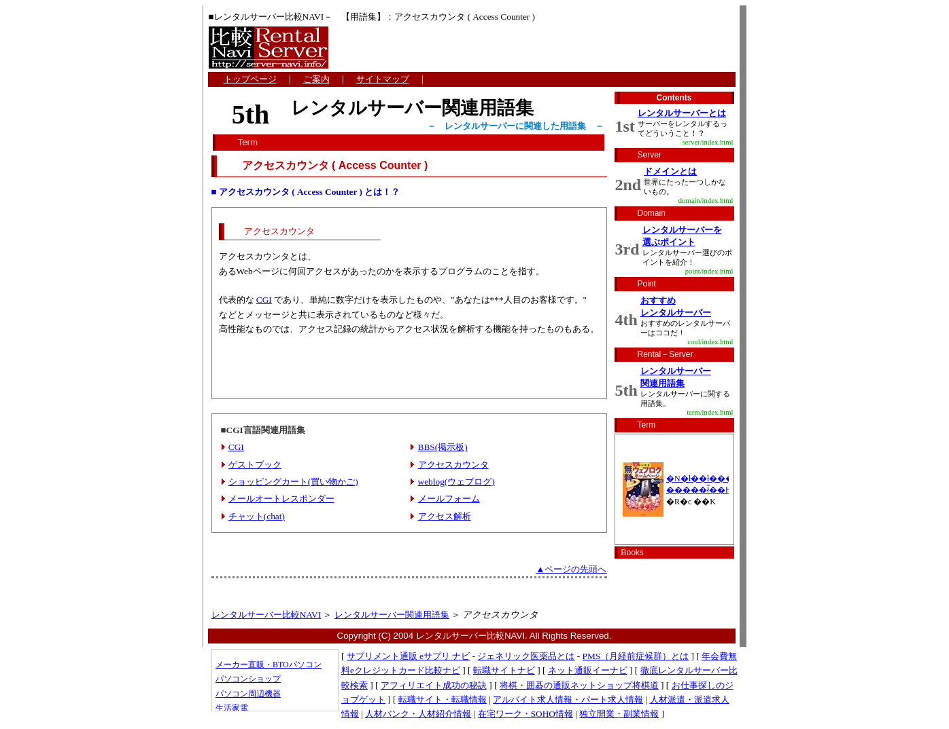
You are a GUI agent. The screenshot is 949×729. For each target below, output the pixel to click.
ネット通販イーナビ (587, 670)
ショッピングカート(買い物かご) (293, 481)
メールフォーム (449, 498)
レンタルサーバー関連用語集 (391, 615)
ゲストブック (254, 465)
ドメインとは (670, 171)
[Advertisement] (409, 371)
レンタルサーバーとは (682, 113)
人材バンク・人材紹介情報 (418, 714)
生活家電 (231, 708)
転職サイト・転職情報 (442, 699)
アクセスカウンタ (453, 465)
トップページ (250, 79)
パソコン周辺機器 (248, 693)
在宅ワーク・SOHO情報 (525, 714)
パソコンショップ (248, 679)
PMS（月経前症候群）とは (636, 656)
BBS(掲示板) (443, 447)
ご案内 (316, 79)
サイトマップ (382, 79)
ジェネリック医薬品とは (525, 656)
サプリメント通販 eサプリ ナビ (408, 656)
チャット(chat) (256, 516)
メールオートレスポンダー (281, 498)
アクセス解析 (444, 516)
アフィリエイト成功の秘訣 (434, 685)
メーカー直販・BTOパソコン (268, 664)
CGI (264, 300)
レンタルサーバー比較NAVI (266, 615)
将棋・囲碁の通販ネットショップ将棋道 (579, 685)
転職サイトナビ (504, 670)
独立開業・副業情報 (619, 714)
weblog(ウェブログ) (456, 481)
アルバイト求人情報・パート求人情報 (568, 699)
